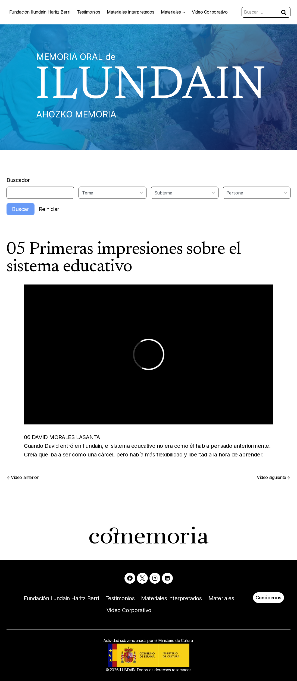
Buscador (18, 180)
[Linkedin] (167, 578)
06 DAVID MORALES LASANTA (62, 437)
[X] (142, 578)
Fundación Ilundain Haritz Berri (39, 12)
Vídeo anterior (25, 477)
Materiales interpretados (130, 12)
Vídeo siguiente (271, 477)
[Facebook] (129, 578)
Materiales (221, 598)
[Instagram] (154, 578)
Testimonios (88, 12)
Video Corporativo (209, 12)
